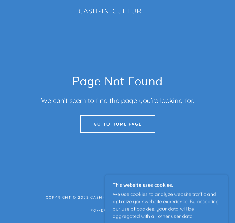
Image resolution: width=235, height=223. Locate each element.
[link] (112, 12)
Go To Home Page (118, 124)
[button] (13, 11)
